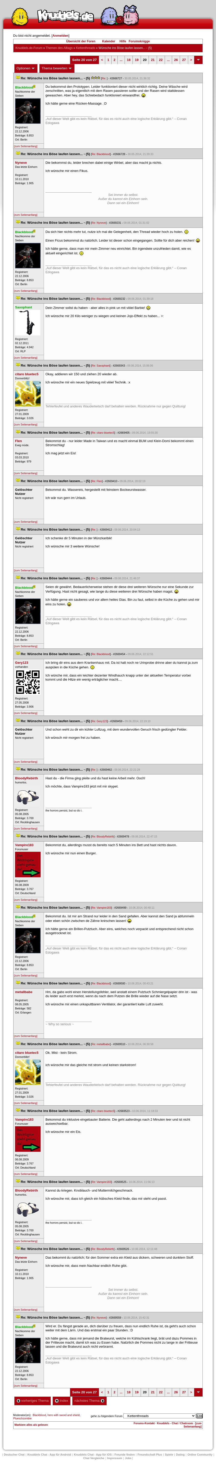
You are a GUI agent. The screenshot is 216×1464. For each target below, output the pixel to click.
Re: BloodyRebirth (103, 836)
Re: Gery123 (99, 721)
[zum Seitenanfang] (26, 146)
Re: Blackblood (101, 154)
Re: (104, 78)
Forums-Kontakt (144, 1423)
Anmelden (60, 35)
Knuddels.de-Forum (29, 48)
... (121, 60)
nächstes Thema (89, 1401)
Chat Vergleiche (93, 1458)
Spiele (169, 1454)
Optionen (26, 68)
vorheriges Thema (33, 1401)
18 (128, 60)
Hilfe (122, 41)
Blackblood (39, 1415)
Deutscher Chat (14, 1454)
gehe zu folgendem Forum (107, 1416)
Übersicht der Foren (80, 41)
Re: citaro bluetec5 (103, 432)
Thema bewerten (57, 68)
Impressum (114, 1458)
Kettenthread (85, 48)
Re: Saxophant (101, 365)
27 (184, 60)
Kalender (108, 41)
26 (176, 60)
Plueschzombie (22, 1418)
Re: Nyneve (99, 222)
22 (161, 60)
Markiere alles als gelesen (31, 1424)
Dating (180, 1454)
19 (136, 60)
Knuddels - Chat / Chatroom (175, 1423)
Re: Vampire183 (101, 907)
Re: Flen (97, 481)
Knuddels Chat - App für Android (49, 1454)
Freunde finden (124, 1454)
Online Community (199, 1454)
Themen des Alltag (59, 48)
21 (152, 60)
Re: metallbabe (101, 1044)
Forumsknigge (139, 41)
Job (128, 1458)
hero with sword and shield (63, 1415)
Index (61, 1401)
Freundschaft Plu (150, 1454)
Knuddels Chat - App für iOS (93, 1454)
